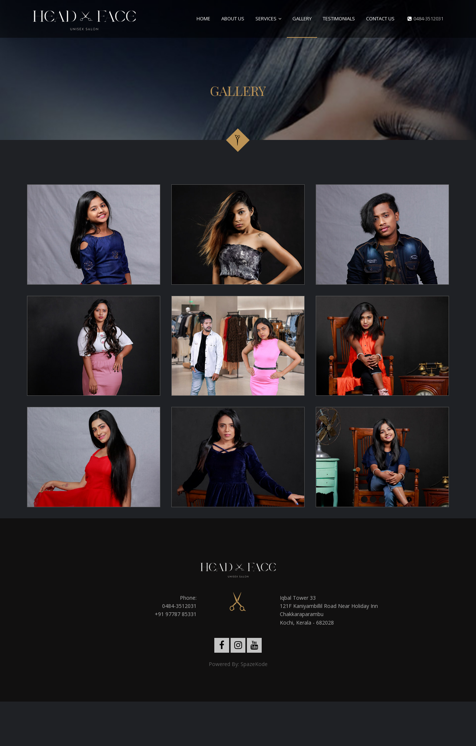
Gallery (302, 18)
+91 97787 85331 (176, 614)
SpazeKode (254, 664)
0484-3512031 (428, 18)
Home (203, 18)
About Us (232, 18)
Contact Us (380, 18)
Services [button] (265, 18)
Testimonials (339, 18)
